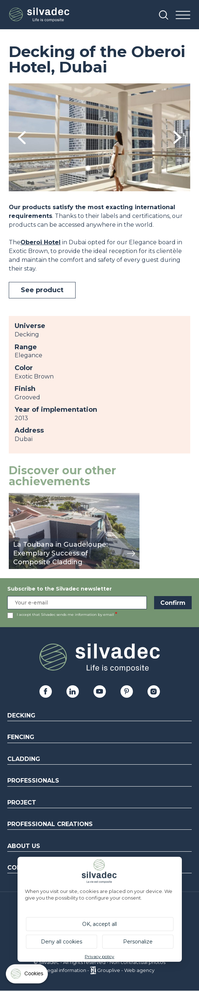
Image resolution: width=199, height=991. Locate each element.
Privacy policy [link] (99, 956)
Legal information (65, 970)
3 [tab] (111, 169)
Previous (22, 137)
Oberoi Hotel (40, 242)
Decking (21, 715)
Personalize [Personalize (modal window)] (138, 941)
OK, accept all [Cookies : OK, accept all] (99, 924)
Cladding (23, 759)
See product (42, 290)
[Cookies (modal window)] (27, 975)
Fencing (20, 737)
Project (21, 802)
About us (23, 846)
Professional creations (50, 824)
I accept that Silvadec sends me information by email (65, 614)
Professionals (33, 780)
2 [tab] (100, 169)
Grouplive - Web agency (125, 970)
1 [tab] (88, 169)
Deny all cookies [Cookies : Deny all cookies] (61, 941)
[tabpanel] (99, 137)
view (15, 496)
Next (177, 137)
